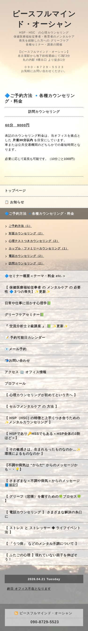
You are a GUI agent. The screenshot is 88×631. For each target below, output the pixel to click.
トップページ (15, 190)
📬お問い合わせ (17, 360)
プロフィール (15, 383)
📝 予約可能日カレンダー (25, 337)
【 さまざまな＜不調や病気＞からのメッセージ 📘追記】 (42, 483)
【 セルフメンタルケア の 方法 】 (32, 406)
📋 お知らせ (16, 202)
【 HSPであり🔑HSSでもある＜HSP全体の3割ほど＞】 (42, 436)
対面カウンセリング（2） (26, 233)
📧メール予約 (16, 349)
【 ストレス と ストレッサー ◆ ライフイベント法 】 (43, 530)
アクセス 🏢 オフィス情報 (25, 372)
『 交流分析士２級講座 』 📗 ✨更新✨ (36, 326)
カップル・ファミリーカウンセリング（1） (39, 248)
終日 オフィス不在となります (29, 588)
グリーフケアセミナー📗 (24, 314)
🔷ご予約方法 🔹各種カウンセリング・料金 (39, 213)
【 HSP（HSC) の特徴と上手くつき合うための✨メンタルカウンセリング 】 (42, 420)
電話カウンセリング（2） (26, 256)
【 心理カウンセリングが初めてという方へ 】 (41, 395)
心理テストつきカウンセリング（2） (34, 241)
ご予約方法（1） (20, 226)
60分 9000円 (17, 125)
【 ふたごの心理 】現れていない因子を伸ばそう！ (41, 557)
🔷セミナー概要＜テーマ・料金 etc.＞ (35, 276)
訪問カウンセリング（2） (26, 263)
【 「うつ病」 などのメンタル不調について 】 (42, 543)
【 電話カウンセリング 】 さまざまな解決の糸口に (43, 514)
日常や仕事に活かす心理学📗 (28, 303)
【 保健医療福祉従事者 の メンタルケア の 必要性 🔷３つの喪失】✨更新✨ (43, 289)
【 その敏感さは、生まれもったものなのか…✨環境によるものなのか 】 (42, 451)
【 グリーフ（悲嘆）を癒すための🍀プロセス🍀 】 (43, 499)
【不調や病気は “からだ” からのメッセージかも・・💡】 (41, 467)
